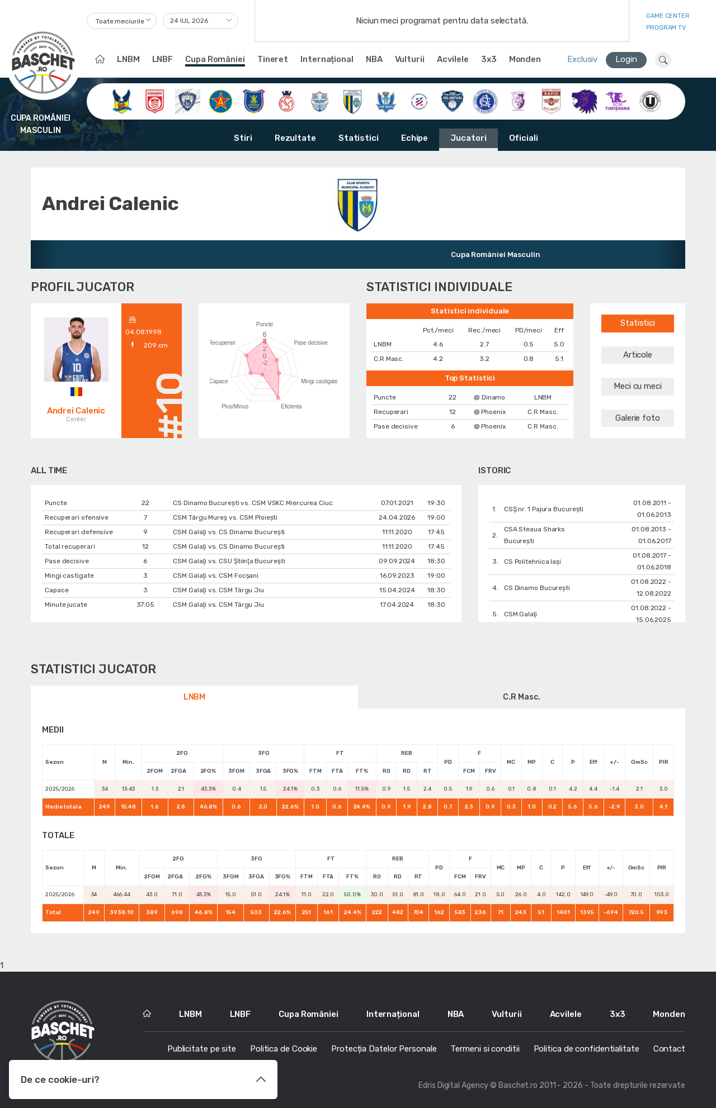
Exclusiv (582, 59)
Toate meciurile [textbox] (120, 21)
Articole (637, 355)
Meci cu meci (638, 386)
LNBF (162, 59)
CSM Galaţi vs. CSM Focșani (215, 575)
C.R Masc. (521, 697)
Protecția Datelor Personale (383, 1049)
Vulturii (410, 59)
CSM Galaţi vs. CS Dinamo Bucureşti (229, 532)
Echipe (414, 138)
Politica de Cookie (283, 1049)
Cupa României (215, 59)
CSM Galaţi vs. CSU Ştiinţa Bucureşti (229, 561)
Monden (525, 59)
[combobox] (122, 21)
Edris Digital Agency (453, 1085)
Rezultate (295, 138)
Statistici (358, 138)
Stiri (243, 138)
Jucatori (468, 138)
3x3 (489, 59)
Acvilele (453, 59)
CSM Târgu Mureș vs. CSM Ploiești (225, 517)
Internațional (327, 59)
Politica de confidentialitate (586, 1049)
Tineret (272, 59)
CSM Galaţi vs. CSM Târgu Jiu (218, 590)
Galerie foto (637, 418)
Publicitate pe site (201, 1049)
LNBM (128, 59)
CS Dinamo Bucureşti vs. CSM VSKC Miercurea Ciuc (252, 503)
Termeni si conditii (484, 1049)
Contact (669, 1049)
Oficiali (523, 138)
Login (626, 59)
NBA (374, 59)
